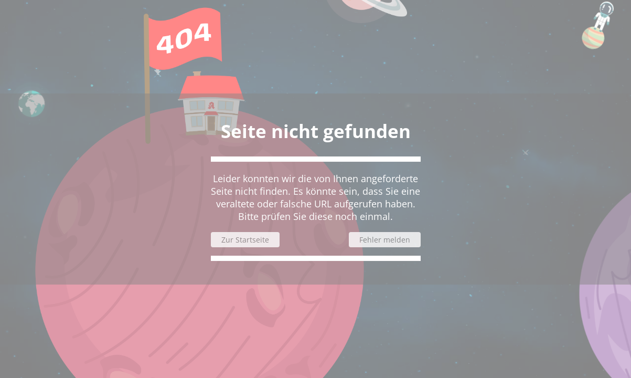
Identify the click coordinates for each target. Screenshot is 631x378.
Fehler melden (384, 240)
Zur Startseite (245, 240)
